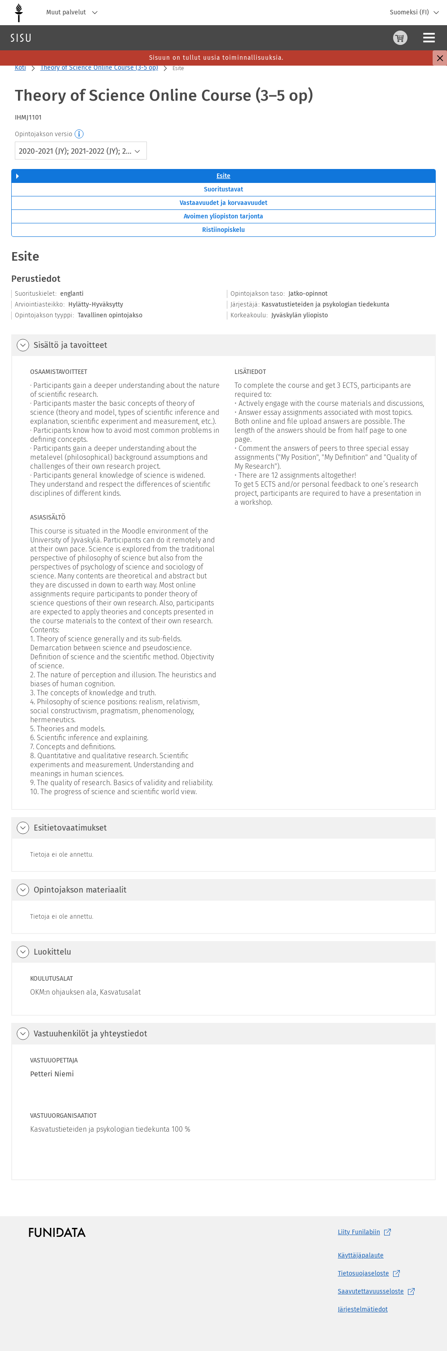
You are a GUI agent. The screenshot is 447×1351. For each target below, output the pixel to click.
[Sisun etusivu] (20, 37)
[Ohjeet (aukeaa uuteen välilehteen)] (377, 37)
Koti (20, 67)
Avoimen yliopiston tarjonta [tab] (223, 216)
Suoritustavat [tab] (223, 189)
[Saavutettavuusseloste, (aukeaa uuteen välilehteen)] (378, 1291)
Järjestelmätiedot (363, 1309)
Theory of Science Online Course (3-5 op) (99, 67)
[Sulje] (440, 58)
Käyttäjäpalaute (361, 1255)
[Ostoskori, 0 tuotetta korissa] (356, 37)
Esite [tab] (223, 176)
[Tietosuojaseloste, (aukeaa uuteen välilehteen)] (378, 1273)
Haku (60, 37)
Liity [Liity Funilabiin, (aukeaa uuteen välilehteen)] (366, 1232)
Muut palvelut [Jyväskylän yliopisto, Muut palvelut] (74, 12)
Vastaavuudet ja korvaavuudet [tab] (223, 203)
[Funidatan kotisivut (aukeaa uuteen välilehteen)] (57, 1232)
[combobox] (81, 151)
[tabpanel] (223, 714)
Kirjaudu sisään (417, 37)
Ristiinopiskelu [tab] (223, 230)
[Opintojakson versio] (79, 134)
